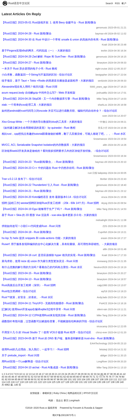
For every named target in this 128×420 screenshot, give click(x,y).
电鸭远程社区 (75, 393)
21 (56, 374)
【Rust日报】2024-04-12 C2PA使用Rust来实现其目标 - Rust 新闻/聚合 (44, 315)
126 (58, 382)
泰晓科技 (47, 393)
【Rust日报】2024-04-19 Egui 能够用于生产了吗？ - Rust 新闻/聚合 (42, 209)
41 (121, 374)
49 (22, 376)
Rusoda (88, 407)
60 (58, 376)
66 (78, 376)
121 (36, 382)
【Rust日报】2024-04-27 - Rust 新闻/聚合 (27, 62)
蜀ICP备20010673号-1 (64, 415)
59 (55, 376)
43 (3, 376)
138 (113, 382)
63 (68, 376)
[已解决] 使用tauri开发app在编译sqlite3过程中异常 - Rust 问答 (38, 309)
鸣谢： (51, 400)
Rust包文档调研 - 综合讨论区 (19, 291)
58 (52, 376)
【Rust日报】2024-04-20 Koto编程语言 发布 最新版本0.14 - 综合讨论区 (44, 197)
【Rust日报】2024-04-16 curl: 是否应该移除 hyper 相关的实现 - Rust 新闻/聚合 (49, 255)
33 (95, 374)
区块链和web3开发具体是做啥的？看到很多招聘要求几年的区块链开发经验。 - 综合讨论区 (55, 150)
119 (26, 382)
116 (13, 382)
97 (55, 379)
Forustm (77, 407)
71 (94, 376)
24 (66, 374)
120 (31, 382)
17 (43, 374)
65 (74, 376)
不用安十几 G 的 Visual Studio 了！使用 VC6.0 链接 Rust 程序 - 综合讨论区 (46, 332)
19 (50, 374)
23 (62, 374)
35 (102, 374)
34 (98, 374)
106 (92, 379)
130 (76, 382)
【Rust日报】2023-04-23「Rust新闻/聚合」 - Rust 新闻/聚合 (38, 161)
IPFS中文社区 (91, 393)
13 (30, 374)
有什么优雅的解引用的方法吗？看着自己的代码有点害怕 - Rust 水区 (42, 267)
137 (108, 382)
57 (48, 376)
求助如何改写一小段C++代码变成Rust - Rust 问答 (31, 226)
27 (76, 374)
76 (110, 376)
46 (12, 376)
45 (9, 376)
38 (111, 374)
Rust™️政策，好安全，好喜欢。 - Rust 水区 (27, 297)
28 (79, 374)
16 (40, 374)
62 (64, 376)
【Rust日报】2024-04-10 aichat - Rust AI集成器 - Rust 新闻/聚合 (40, 367)
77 (113, 376)
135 (99, 382)
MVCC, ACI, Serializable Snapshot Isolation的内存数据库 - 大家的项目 (43, 144)
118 (22, 382)
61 (61, 376)
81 (3, 379)
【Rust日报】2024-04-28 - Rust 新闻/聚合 (27, 33)
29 (82, 374)
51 (29, 376)
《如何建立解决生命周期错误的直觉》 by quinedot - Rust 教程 (39, 127)
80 (123, 376)
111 (115, 379)
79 (120, 376)
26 (72, 374)
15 (37, 374)
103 (79, 379)
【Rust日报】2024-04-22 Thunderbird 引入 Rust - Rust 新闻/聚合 (40, 185)
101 (70, 379)
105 (88, 379)
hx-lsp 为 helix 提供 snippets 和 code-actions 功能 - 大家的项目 (39, 238)
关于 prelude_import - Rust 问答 (21, 355)
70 (90, 376)
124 (49, 382)
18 (46, 374)
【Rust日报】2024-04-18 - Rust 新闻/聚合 (27, 232)
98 (58, 379)
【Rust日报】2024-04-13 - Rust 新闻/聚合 (27, 279)
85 (16, 379)
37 (108, 374)
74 (104, 376)
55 (42, 376)
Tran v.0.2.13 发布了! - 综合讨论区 (22, 178)
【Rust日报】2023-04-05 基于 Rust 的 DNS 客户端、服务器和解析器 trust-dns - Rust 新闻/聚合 (58, 338)
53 (35, 376)
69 (87, 376)
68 (84, 376)
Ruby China (60, 393)
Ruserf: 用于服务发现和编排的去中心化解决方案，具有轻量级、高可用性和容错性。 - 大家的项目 (59, 244)
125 (54, 382)
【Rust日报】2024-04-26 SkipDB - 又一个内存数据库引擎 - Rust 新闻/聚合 (46, 98)
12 (27, 374)
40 (118, 374)
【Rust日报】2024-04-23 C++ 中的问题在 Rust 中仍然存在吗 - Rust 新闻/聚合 (48, 167)
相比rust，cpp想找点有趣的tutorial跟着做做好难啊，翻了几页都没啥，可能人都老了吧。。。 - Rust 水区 (64, 133)
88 (26, 379)
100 (65, 379)
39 (114, 374)
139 (117, 382)
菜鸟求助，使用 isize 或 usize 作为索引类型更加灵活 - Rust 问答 (40, 261)
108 (102, 379)
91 (35, 379)
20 (53, 374)
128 (67, 382)
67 (81, 376)
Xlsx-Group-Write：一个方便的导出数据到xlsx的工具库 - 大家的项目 (42, 121)
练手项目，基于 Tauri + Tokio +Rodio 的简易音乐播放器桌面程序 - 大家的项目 (48, 80)
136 (104, 382)
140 (122, 382)
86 (19, 379)
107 (97, 379)
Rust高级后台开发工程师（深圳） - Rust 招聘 (29, 285)
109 (106, 379)
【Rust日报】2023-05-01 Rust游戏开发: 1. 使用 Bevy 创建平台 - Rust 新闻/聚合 (49, 22)
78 (116, 376)
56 (45, 376)
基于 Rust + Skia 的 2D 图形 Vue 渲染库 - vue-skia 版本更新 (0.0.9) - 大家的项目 (49, 215)
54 (38, 376)
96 (52, 379)
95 (48, 379)
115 (8, 382)
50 (26, 376)
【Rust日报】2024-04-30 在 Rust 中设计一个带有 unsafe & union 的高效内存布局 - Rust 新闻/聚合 (60, 39)
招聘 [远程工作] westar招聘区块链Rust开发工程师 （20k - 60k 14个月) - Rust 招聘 (50, 203)
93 (42, 379)
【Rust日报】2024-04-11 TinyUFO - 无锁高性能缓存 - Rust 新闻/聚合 (43, 303)
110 (111, 379)
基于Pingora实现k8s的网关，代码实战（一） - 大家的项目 (36, 50)
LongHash (74, 400)
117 (17, 382)
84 (12, 379)
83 (9, 379)
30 (85, 374)
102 (74, 379)
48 (19, 376)
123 (44, 382)
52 (32, 376)
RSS (117, 3)
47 (16, 376)
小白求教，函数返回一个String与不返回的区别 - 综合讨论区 (37, 74)
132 (86, 382)
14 (33, 374)
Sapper (99, 407)
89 (29, 379)
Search (109, 3)
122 (40, 382)
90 (32, 379)
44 (6, 376)
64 (71, 376)
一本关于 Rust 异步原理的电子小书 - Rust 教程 (29, 68)
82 (6, 379)
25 (69, 374)
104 (84, 379)
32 (92, 374)
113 (124, 379)
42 (124, 374)
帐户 (124, 3)
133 (90, 382)
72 (97, 376)
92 (38, 379)
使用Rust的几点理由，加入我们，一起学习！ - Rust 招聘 (35, 349)
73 (100, 376)
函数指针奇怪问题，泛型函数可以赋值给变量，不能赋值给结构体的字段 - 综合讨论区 (52, 321)
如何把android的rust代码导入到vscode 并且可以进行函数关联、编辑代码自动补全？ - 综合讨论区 (59, 110)
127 (63, 382)
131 (81, 382)
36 (105, 374)
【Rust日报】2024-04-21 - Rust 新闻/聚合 (27, 191)
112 (120, 379)
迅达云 (59, 400)
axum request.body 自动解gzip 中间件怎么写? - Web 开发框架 (39, 92)
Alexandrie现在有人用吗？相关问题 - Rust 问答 (30, 86)
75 (107, 376)
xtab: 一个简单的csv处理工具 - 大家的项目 (27, 104)
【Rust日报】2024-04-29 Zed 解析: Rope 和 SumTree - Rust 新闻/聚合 (44, 56)
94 (45, 379)
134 (94, 382)
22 (59, 374)
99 (61, 379)
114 (4, 382)
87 (22, 379)
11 (24, 374)
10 (20, 374)
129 (72, 382)
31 (88, 374)
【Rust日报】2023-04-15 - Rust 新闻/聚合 (27, 273)
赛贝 (66, 400)
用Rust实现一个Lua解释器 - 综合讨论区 (25, 361)
